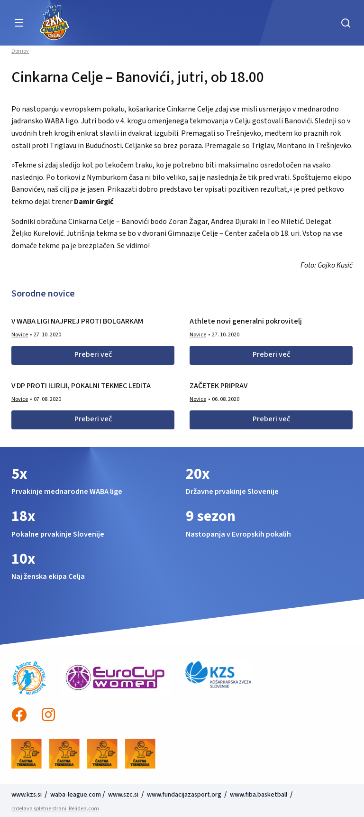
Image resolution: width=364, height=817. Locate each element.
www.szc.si (124, 794)
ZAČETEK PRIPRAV (218, 386)
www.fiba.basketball (258, 794)
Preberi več (93, 354)
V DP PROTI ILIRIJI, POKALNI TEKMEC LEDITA (81, 386)
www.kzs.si (27, 794)
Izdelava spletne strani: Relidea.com (55, 809)
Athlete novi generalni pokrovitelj (246, 321)
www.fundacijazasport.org (184, 794)
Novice (19, 335)
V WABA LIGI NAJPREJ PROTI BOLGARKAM (77, 321)
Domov (20, 51)
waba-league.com (75, 794)
